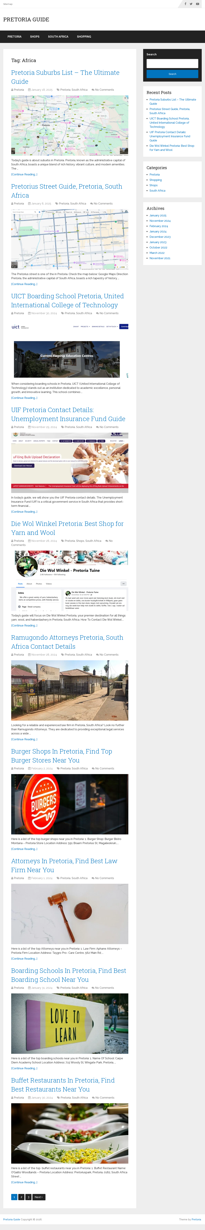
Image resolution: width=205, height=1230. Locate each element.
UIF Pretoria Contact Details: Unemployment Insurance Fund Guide (170, 136)
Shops (34, 36)
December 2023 (160, 236)
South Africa (58, 36)
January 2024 (158, 231)
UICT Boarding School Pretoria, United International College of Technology (169, 122)
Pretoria (15, 36)
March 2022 (157, 253)
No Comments (104, 90)
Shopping (84, 36)
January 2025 (158, 215)
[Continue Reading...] (24, 175)
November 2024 (160, 220)
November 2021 (160, 258)
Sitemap (7, 4)
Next (39, 1202)
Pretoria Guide (26, 19)
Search (152, 54)
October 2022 (158, 247)
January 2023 (158, 242)
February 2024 (159, 226)
